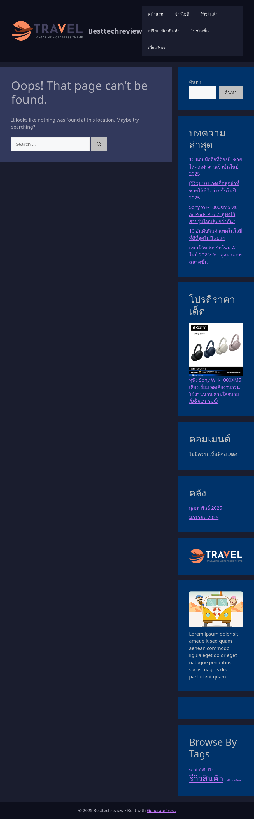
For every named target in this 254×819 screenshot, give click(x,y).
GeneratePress (161, 810)
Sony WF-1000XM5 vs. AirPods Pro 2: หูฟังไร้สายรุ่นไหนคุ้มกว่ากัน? (213, 214)
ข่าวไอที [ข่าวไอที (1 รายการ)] (200, 769)
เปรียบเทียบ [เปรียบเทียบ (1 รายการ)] (233, 780)
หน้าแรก (155, 14)
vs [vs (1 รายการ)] (190, 769)
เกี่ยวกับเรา (158, 47)
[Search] (99, 144)
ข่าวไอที (181, 14)
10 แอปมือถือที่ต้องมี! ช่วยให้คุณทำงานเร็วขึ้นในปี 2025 (215, 166)
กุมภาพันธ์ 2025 (205, 508)
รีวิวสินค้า (209, 14)
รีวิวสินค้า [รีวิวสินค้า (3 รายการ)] (206, 778)
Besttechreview (115, 31)
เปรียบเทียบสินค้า (164, 31)
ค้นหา (195, 82)
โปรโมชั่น (200, 31)
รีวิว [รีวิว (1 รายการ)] (210, 769)
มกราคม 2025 (203, 517)
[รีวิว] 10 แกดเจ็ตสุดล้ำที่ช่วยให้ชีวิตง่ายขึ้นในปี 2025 (214, 190)
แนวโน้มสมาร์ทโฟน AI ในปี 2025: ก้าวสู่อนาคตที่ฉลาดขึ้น (215, 254)
